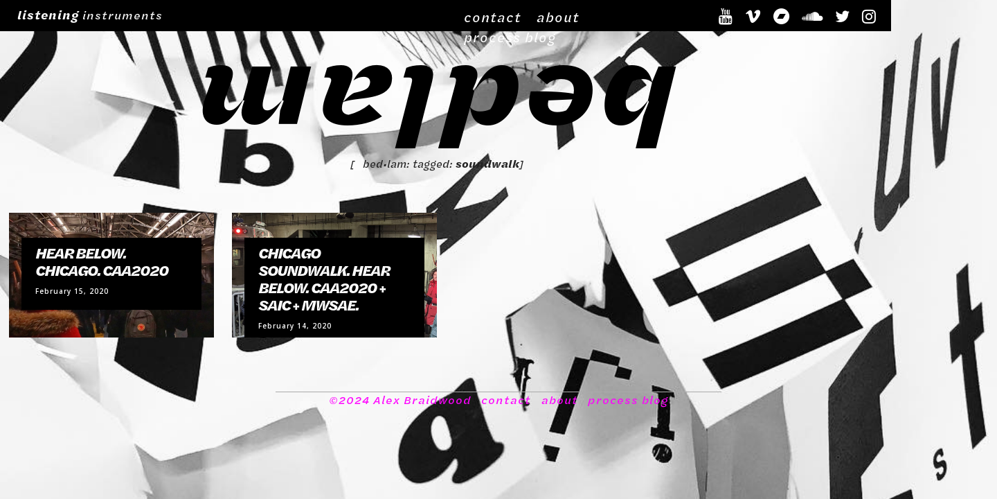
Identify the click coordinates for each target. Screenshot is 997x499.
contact (543, 14)
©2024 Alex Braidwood (401, 415)
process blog (673, 14)
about (600, 14)
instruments (89, 14)
